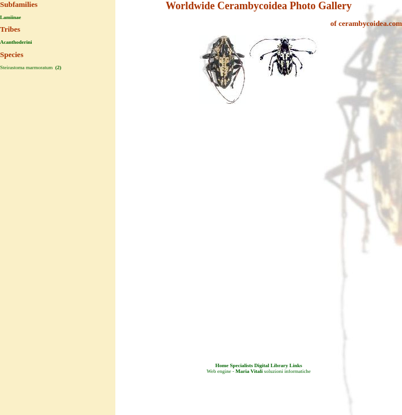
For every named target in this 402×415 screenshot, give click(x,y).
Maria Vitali (248, 371)
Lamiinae (10, 17)
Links (296, 365)
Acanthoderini (16, 42)
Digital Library (271, 365)
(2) (57, 67)
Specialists (241, 365)
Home (221, 365)
